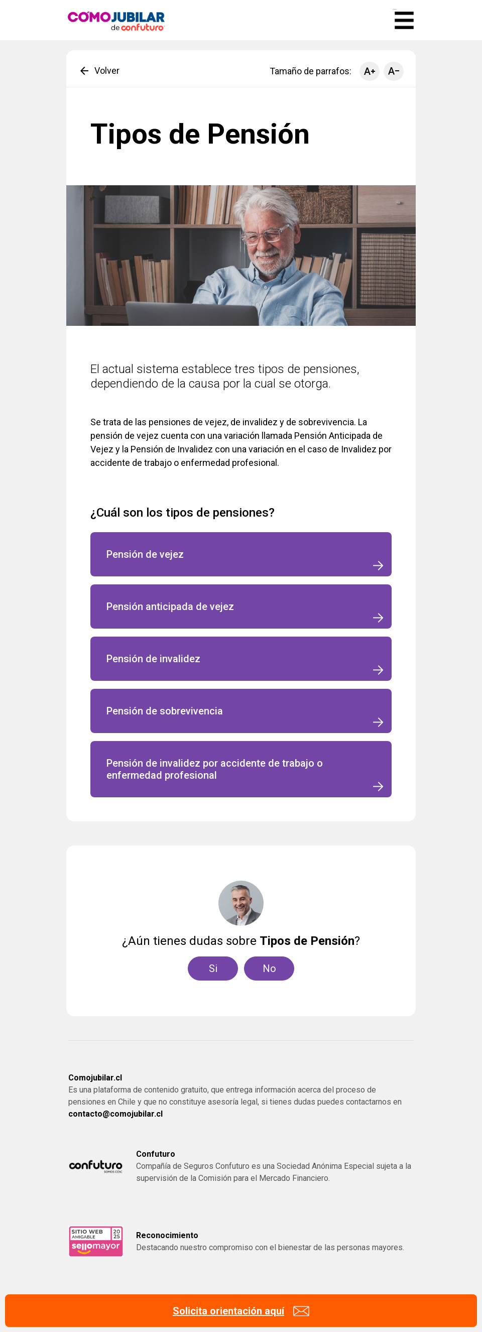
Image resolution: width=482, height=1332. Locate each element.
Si (213, 968)
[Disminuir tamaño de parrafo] (394, 71)
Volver (98, 71)
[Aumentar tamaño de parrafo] (369, 71)
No (269, 968)
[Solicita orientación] (241, 1310)
